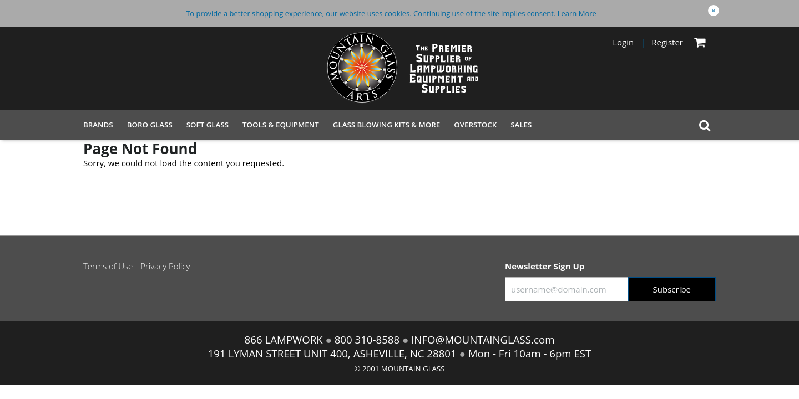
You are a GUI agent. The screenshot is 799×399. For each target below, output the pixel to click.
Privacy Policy (165, 266)
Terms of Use (108, 266)
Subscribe (672, 289)
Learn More (577, 13)
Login (623, 42)
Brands (98, 125)
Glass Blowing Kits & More (387, 125)
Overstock (475, 125)
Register (667, 42)
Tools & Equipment (280, 125)
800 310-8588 (367, 339)
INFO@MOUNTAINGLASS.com (481, 339)
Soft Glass (207, 125)
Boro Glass (150, 125)
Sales (521, 125)
